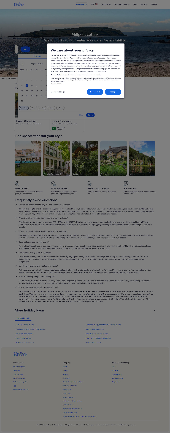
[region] (86, 71)
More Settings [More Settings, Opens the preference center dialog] (58, 92)
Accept (113, 92)
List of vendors (56, 84)
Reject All (95, 92)
